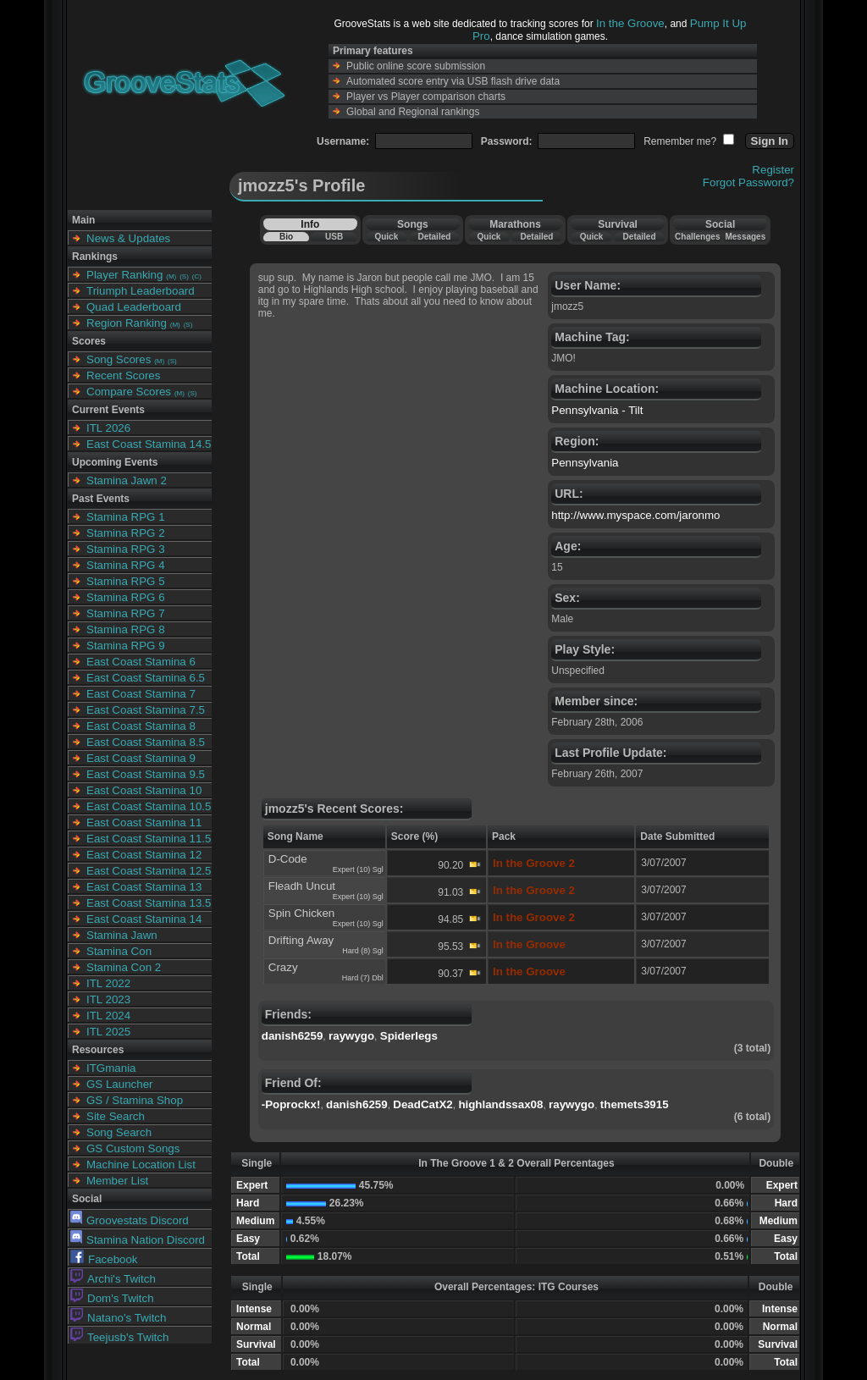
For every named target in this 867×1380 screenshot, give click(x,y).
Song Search (119, 1132)
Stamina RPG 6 (125, 597)
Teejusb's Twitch (119, 1337)
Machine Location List (141, 1164)
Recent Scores (123, 375)
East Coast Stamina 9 (141, 758)
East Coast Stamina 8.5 (145, 742)
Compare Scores (128, 391)
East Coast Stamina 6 (141, 661)
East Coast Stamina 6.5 (145, 677)
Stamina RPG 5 (125, 581)
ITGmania (111, 1068)
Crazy (283, 967)
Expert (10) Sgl (358, 869)
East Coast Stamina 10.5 (148, 806)
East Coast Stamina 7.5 (145, 710)
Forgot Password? (748, 182)
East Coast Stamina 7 (141, 693)
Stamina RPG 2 (125, 533)
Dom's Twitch (112, 1298)
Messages (745, 236)
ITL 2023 (108, 999)
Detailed (433, 236)
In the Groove (630, 23)
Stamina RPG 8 (125, 629)
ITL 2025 (108, 1031)
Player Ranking (124, 274)
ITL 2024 (108, 1015)
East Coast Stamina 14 (144, 919)
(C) (197, 276)
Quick (386, 236)
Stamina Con (119, 951)
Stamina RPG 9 (125, 645)
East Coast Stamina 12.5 (148, 870)
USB (334, 236)
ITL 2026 (108, 428)
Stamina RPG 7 (125, 613)
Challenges (697, 236)
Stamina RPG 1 (125, 517)
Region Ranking (126, 323)
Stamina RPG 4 (125, 565)
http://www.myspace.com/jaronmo (635, 515)
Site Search (115, 1116)
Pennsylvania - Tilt (597, 410)
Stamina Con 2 (123, 967)
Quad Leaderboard (133, 307)
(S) (184, 276)
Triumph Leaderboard (140, 290)
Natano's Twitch (118, 1317)
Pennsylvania (584, 462)
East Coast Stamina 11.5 (148, 838)
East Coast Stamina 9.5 (145, 774)
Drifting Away (301, 940)
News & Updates (128, 238)
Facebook (104, 1259)
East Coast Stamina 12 (144, 854)
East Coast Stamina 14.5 (148, 444)
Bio (286, 236)
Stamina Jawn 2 (126, 480)
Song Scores (118, 359)
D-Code (287, 859)
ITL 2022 (108, 983)
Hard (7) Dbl (363, 978)
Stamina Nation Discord (137, 1240)
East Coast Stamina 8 (141, 726)
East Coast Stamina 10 (144, 790)
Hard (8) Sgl (363, 951)
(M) (171, 276)
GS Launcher (119, 1084)
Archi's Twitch (113, 1278)
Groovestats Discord (129, 1220)
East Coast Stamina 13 (144, 886)
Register (773, 169)
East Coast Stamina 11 (144, 822)
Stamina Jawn (121, 935)
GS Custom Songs (132, 1148)
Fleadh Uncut (301, 886)
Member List (117, 1180)
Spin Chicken (301, 913)
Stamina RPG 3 (125, 549)
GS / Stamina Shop (134, 1100)
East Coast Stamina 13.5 (148, 903)
